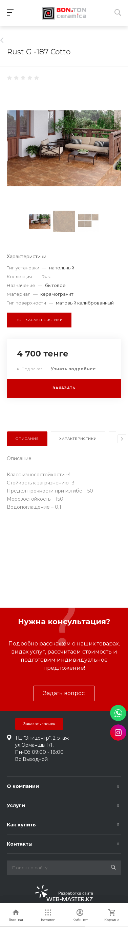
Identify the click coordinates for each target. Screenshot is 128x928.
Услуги (16, 805)
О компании (23, 786)
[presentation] (122, 438)
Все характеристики (39, 320)
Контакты (20, 844)
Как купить (21, 825)
